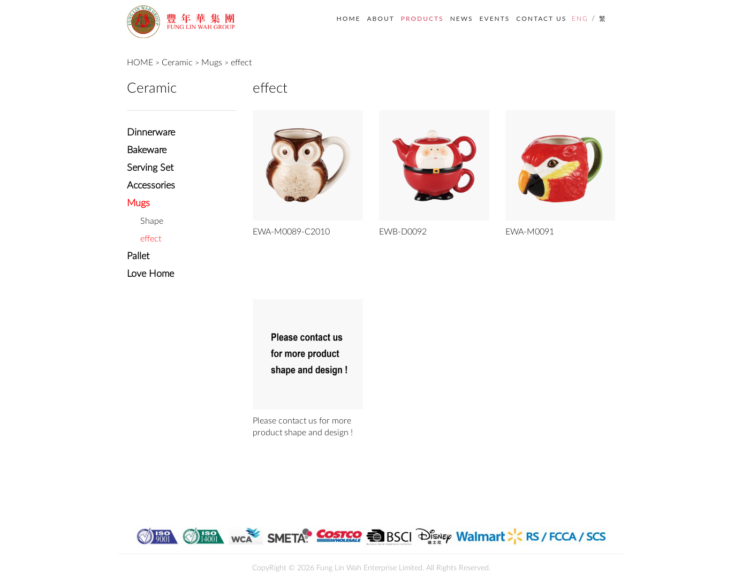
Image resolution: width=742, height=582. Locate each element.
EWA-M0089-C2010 (291, 232)
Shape (151, 221)
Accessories (151, 186)
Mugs (211, 62)
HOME (349, 18)
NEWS (461, 18)
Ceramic (177, 62)
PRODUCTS (422, 18)
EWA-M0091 (529, 232)
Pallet (138, 256)
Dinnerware (151, 133)
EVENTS (495, 18)
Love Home (150, 274)
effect (241, 62)
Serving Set (150, 168)
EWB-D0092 (403, 232)
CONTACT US (541, 18)
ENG (580, 19)
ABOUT (380, 18)
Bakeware (146, 150)
